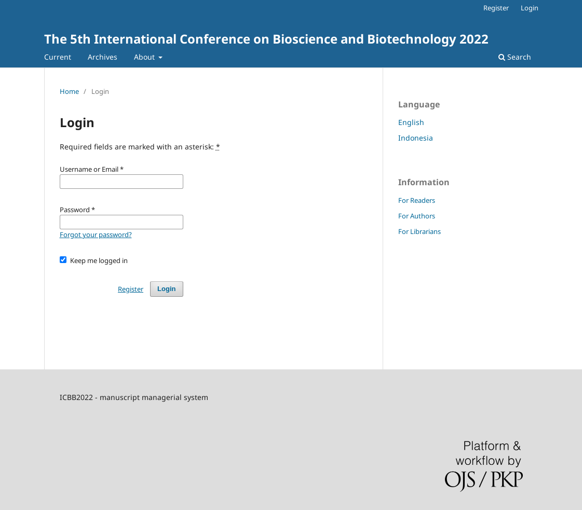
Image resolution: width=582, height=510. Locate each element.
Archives (102, 57)
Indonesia (415, 138)
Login (529, 7)
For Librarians (419, 231)
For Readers (416, 200)
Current (57, 57)
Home (69, 91)
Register (496, 7)
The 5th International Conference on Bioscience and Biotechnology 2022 (266, 38)
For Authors (416, 215)
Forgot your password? (96, 234)
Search (514, 57)
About (145, 57)
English (411, 122)
